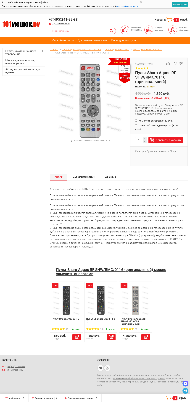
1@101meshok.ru (61, 23)
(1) (129, 329)
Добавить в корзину (168, 140)
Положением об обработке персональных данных (139, 378)
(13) (94, 329)
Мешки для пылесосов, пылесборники (20, 62)
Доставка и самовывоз (92, 40)
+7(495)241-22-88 (15, 366)
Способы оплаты (63, 40)
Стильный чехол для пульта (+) (156, 127)
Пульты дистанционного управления (20, 52)
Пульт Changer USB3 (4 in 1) (101, 320)
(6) (60, 329)
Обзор (59, 177)
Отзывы (111, 177)
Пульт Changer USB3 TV (65, 318)
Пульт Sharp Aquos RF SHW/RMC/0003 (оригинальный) (133, 321)
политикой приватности (127, 6)
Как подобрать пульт (124, 40)
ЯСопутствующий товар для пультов (22, 71)
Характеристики (84, 177)
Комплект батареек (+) (154, 120)
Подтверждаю (180, 4)
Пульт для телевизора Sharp (161, 151)
